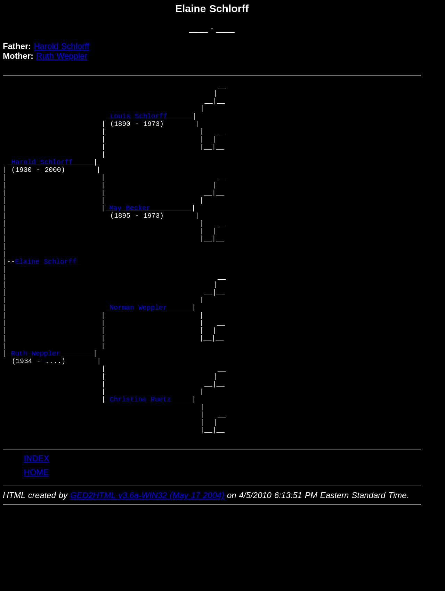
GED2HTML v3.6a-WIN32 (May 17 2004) (147, 577)
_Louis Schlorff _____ (149, 124)
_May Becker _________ (148, 237)
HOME (36, 554)
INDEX (36, 540)
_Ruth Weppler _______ (50, 415)
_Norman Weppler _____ (149, 359)
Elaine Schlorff (48, 303)
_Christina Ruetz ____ (149, 472)
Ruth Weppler (62, 56)
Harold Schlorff (61, 46)
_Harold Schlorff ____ (50, 180)
